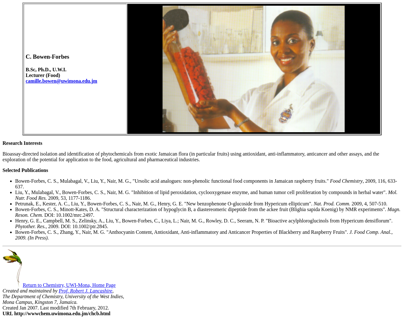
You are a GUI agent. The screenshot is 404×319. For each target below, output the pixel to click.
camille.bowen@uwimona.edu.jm (61, 81)
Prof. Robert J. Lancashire (85, 290)
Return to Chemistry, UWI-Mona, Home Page (59, 285)
